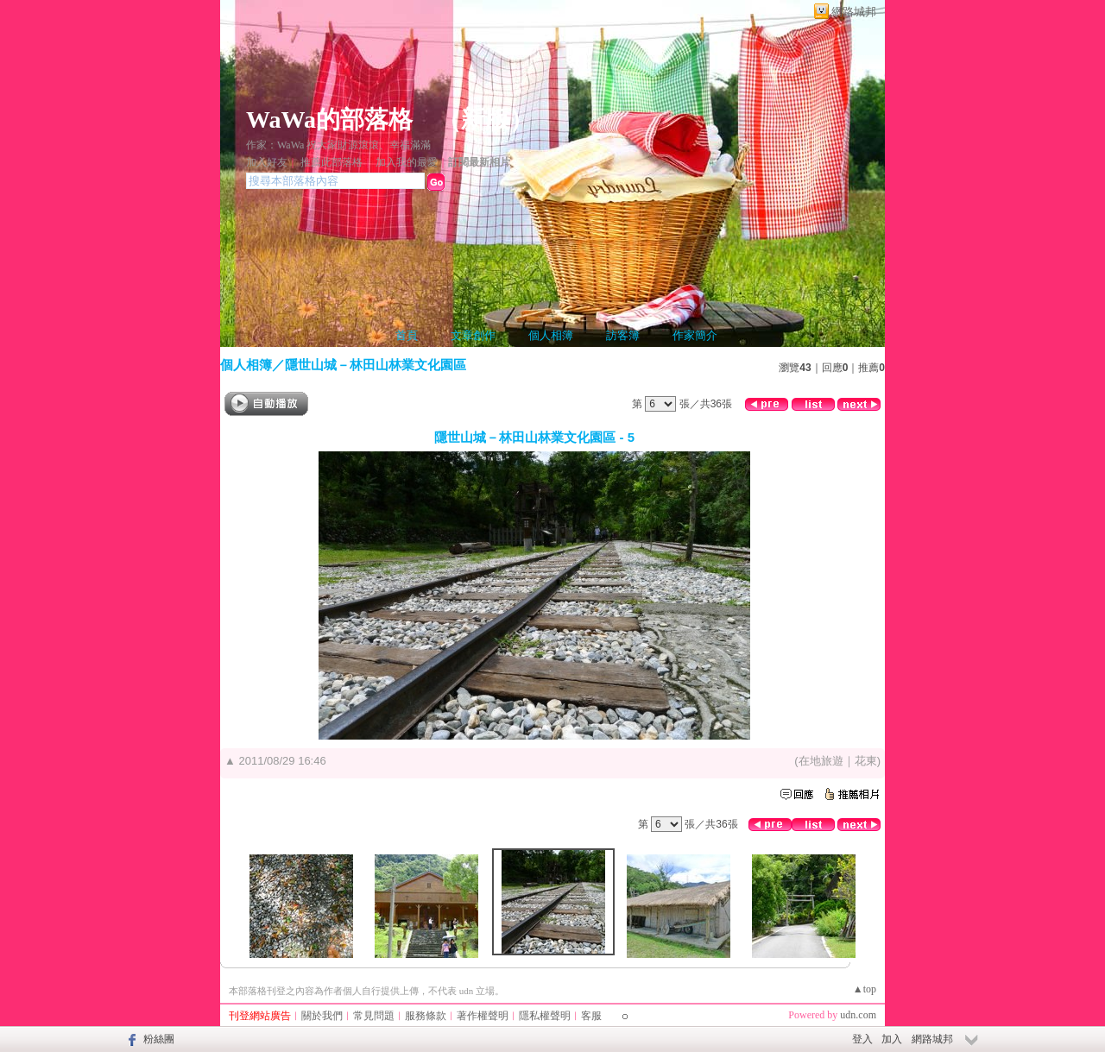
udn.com (858, 1015)
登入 (862, 1039)
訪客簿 (623, 335)
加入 (891, 1039)
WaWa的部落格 (329, 119)
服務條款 (425, 1016)
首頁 (406, 335)
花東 (866, 760)
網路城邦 (853, 11)
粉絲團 (158, 1039)
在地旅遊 (821, 760)
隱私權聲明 (545, 1016)
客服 (591, 1016)
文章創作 (473, 335)
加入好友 (266, 162)
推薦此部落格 (331, 162)
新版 (485, 119)
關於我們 (322, 1016)
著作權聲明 (482, 1016)
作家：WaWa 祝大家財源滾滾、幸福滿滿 (338, 145)
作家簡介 (694, 335)
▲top (864, 989)
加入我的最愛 (407, 162)
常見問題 (374, 1016)
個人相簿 (550, 335)
